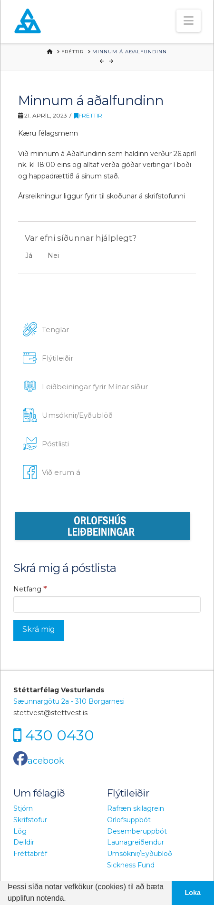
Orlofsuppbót (129, 820)
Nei (53, 255)
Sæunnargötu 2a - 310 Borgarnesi (69, 701)
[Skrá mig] (38, 630)
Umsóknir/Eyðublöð (139, 853)
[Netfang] (107, 604)
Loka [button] (193, 892)
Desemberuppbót (137, 831)
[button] (188, 21)
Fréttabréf (30, 853)
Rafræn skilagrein (135, 808)
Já (28, 255)
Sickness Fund (131, 865)
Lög (20, 831)
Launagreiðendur (135, 842)
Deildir (23, 842)
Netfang (30, 588)
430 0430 (59, 735)
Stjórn (23, 808)
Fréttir (88, 115)
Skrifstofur (30, 820)
